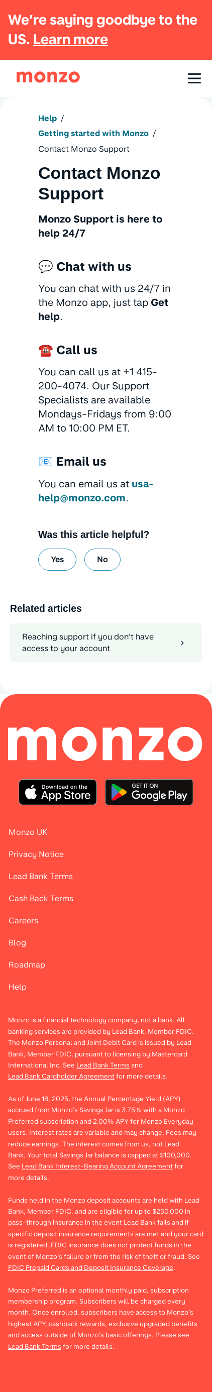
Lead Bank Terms (103, 1065)
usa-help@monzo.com (96, 491)
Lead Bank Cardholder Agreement (61, 1076)
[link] (48, 77)
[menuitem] (106, 744)
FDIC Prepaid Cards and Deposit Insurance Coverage (90, 1267)
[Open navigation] (194, 78)
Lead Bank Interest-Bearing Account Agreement (97, 1166)
